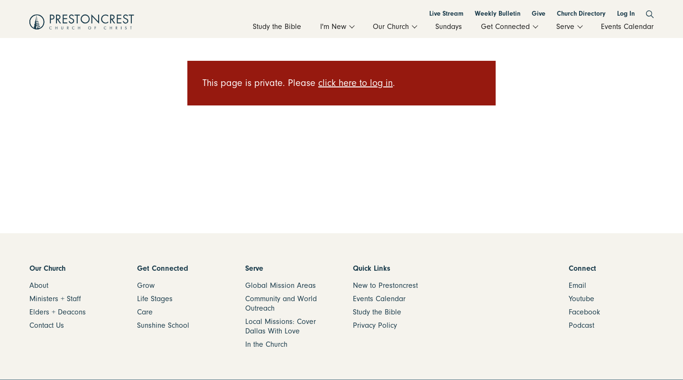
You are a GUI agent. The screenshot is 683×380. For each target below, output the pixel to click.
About (38, 285)
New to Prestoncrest (385, 285)
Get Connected (162, 268)
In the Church (266, 344)
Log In (626, 14)
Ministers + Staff (55, 298)
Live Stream (446, 14)
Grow (146, 285)
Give (538, 14)
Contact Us (46, 325)
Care (145, 312)
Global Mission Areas (280, 285)
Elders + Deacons (57, 312)
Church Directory (581, 14)
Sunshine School (163, 325)
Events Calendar (379, 298)
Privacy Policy (375, 325)
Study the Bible (377, 312)
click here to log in (355, 82)
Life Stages (155, 298)
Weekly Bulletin (497, 14)
